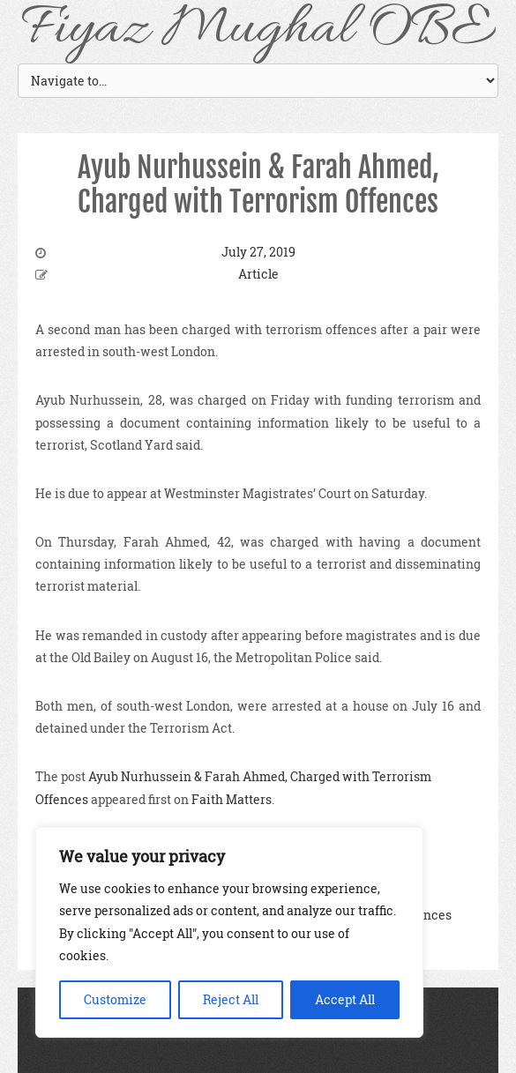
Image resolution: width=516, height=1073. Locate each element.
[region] (229, 932)
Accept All (345, 999)
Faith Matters (231, 799)
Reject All (230, 999)
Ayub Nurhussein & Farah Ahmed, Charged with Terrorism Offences (258, 184)
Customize (115, 999)
